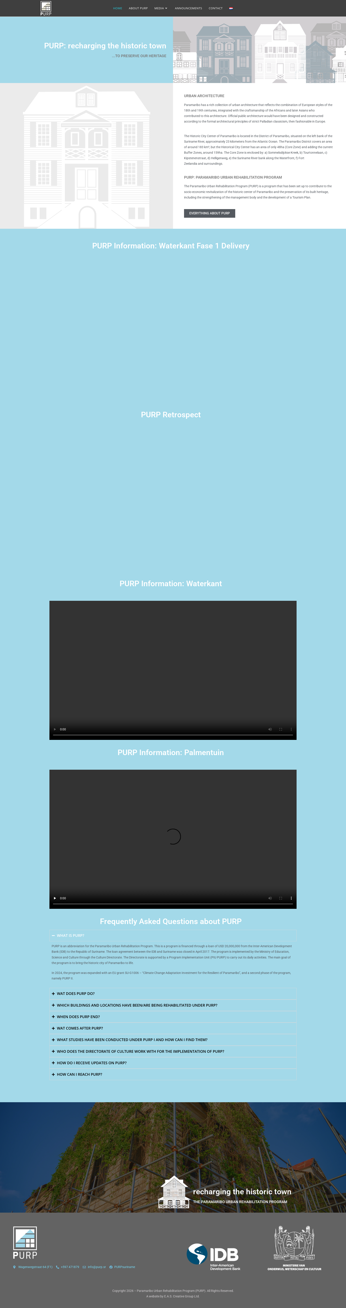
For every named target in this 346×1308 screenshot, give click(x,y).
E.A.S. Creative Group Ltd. (182, 1296)
